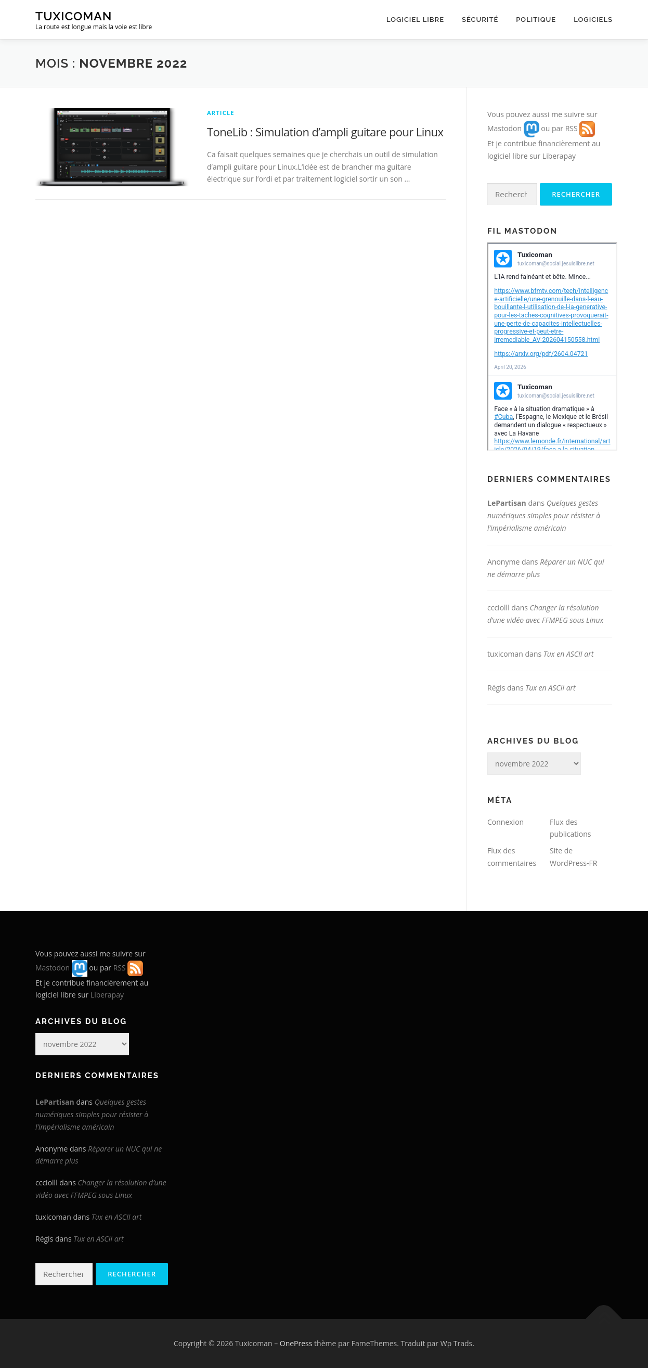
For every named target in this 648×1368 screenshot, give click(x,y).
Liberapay (559, 156)
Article (221, 113)
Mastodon (504, 128)
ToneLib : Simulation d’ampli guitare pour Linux (325, 131)
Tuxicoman (73, 16)
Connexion (505, 822)
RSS (571, 128)
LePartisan (506, 503)
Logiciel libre (415, 19)
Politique (536, 19)
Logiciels (593, 19)
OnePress (296, 1343)
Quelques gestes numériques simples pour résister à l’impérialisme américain (543, 515)
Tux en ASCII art (568, 654)
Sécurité (480, 19)
